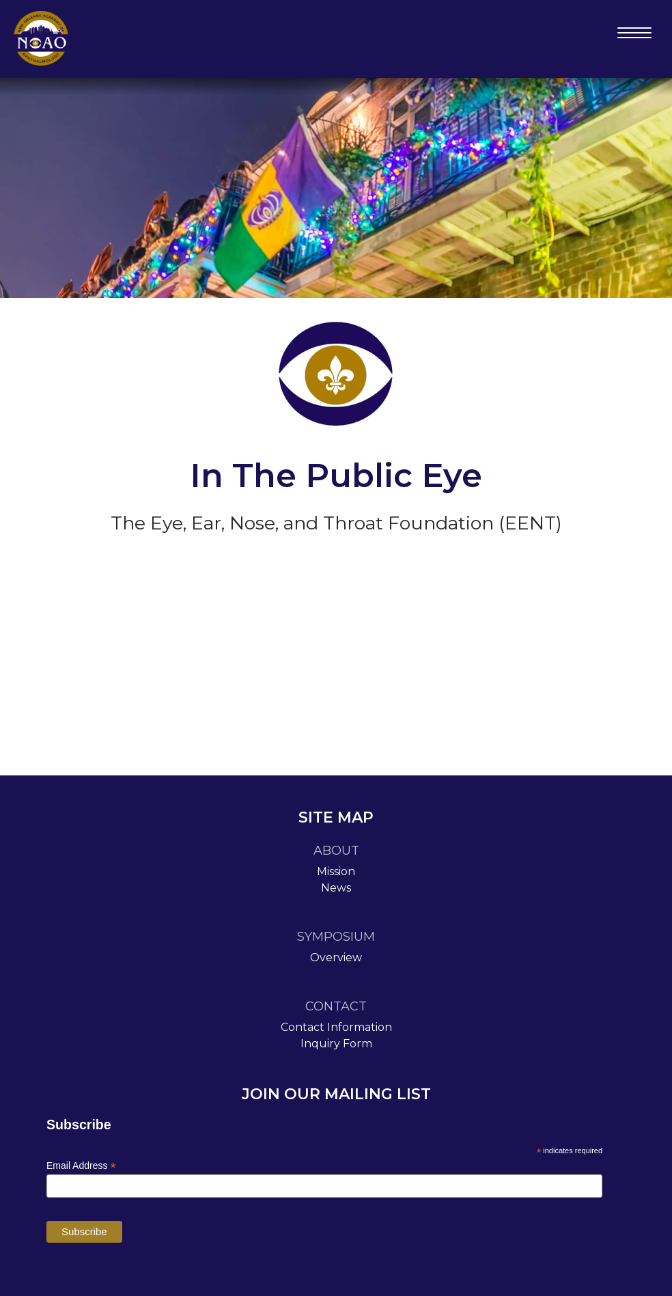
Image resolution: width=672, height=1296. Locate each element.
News (336, 887)
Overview (336, 957)
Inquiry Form (336, 1043)
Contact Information (336, 1027)
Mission (336, 871)
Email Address (81, 1165)
